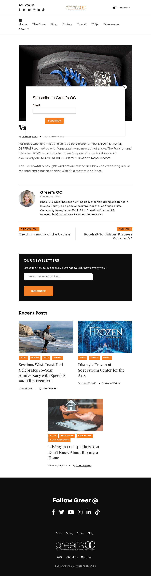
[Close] (124, 87)
